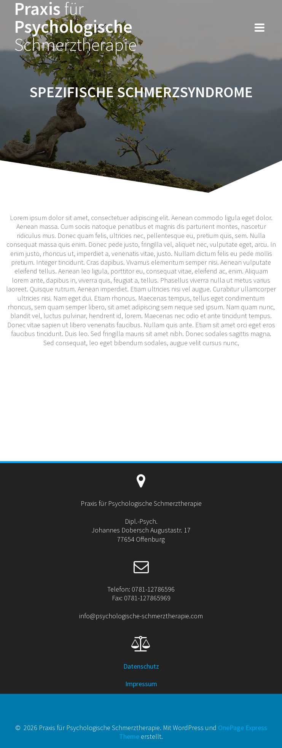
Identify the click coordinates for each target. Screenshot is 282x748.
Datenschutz (141, 666)
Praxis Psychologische (75, 26)
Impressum (141, 683)
